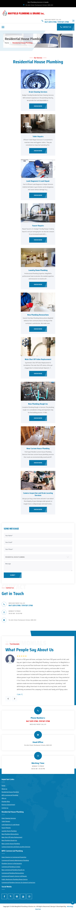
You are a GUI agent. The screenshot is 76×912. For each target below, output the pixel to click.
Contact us (5, 808)
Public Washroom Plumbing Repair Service (15, 879)
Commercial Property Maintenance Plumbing (15, 860)
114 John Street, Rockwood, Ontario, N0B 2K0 (38, 5)
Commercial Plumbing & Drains (11, 866)
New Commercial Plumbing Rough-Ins (13, 870)
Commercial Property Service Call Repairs (14, 876)
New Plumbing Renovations (38, 314)
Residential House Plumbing (10, 792)
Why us (4, 798)
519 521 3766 (44, 721)
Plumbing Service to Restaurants (12, 863)
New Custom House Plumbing (38, 448)
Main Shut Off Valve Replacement (38, 359)
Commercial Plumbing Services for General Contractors (18, 882)
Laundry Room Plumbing (38, 270)
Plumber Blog (6, 801)
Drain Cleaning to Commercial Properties (14, 857)
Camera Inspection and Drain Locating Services (38, 494)
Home (7, 42)
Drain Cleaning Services (38, 91)
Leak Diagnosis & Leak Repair (38, 181)
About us (4, 789)
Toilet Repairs (38, 136)
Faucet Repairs (38, 225)
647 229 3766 (32, 721)
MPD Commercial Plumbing (10, 795)
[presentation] (8, 698)
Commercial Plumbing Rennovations (13, 873)
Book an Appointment (8, 804)
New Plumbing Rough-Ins (38, 403)
